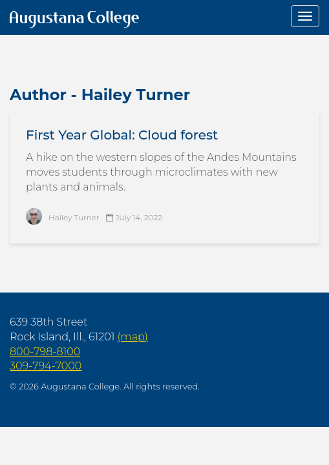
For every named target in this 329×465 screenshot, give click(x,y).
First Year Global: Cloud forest (122, 135)
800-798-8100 (45, 352)
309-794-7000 (45, 366)
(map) (132, 337)
